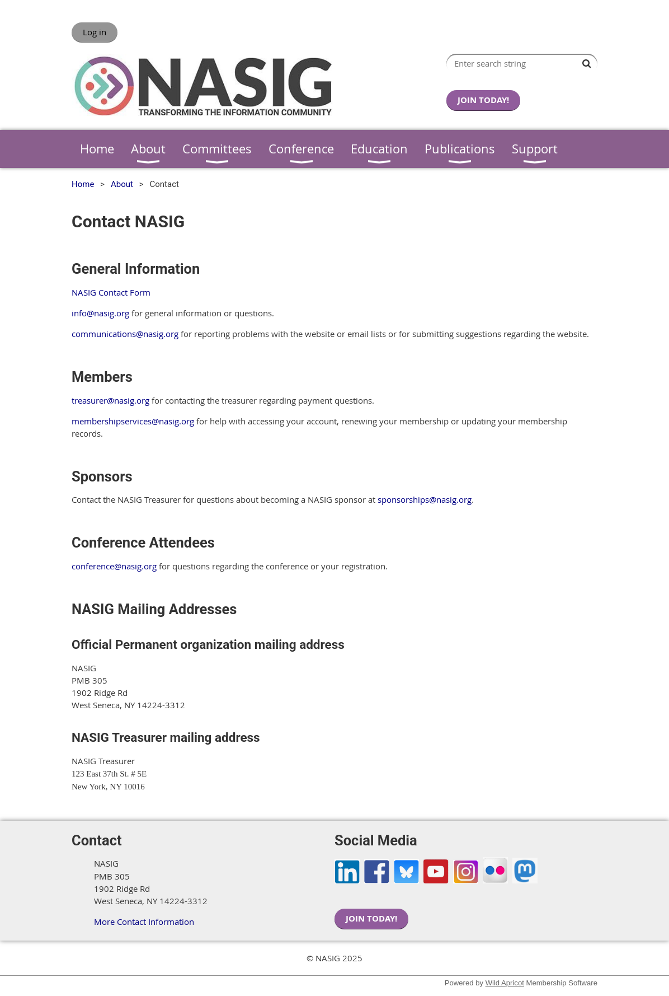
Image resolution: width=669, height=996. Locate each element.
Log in (94, 32)
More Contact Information (144, 921)
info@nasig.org (100, 313)
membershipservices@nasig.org (133, 421)
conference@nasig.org (114, 566)
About (122, 184)
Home (83, 184)
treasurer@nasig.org (110, 400)
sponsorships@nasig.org (425, 499)
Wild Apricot (505, 983)
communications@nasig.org (125, 333)
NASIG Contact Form (111, 292)
